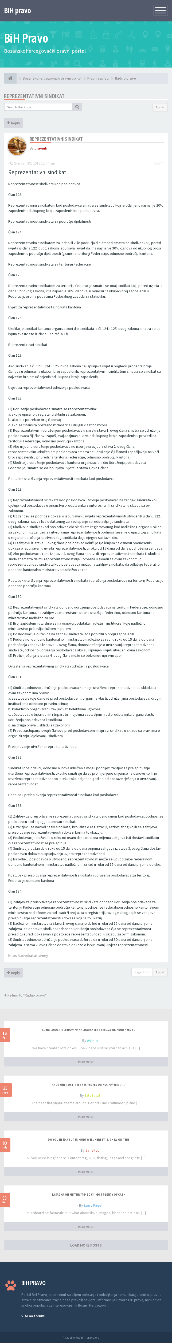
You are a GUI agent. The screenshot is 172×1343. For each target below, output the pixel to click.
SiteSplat (92, 1095)
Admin (92, 1040)
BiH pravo (17, 10)
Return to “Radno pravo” (25, 995)
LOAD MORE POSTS (86, 1245)
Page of (142, 972)
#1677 (159, 163)
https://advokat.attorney (28, 955)
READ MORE (86, 1062)
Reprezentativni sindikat (34, 96)
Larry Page (92, 1205)
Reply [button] (13, 123)
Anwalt (105, 1337)
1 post (160, 107)
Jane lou (92, 1150)
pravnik (40, 148)
